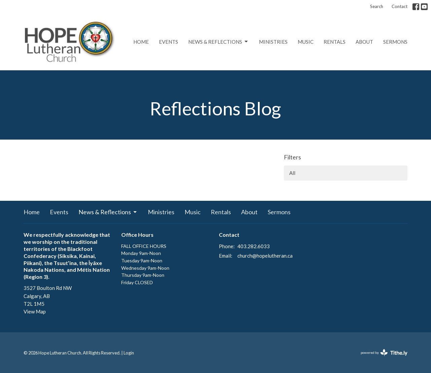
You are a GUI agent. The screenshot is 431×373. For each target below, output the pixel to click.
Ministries (273, 42)
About (364, 42)
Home (141, 42)
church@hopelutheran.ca (265, 256)
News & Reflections (218, 41)
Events (168, 42)
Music (305, 42)
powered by (384, 352)
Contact (399, 6)
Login (129, 353)
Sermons (395, 42)
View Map (35, 311)
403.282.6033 (253, 246)
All (292, 173)
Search (376, 6)
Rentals (334, 42)
